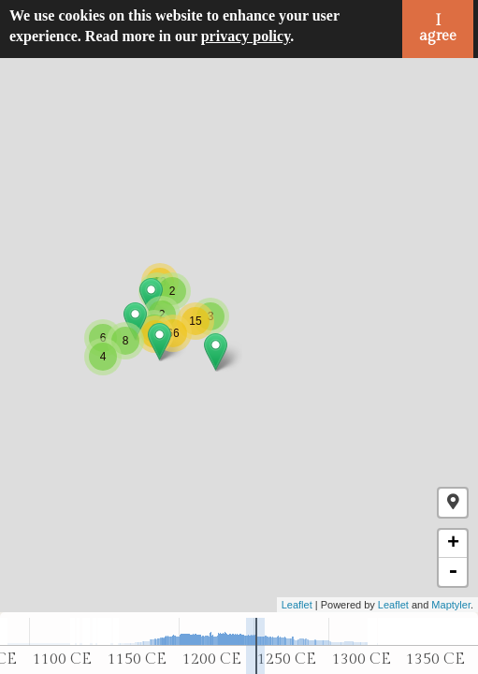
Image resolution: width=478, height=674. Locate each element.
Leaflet (297, 604)
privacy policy (246, 36)
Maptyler (451, 604)
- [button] (452, 572)
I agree (437, 28)
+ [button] (453, 544)
